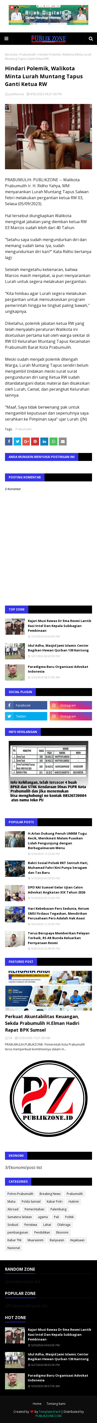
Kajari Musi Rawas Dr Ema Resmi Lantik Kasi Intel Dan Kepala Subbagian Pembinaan (59, 626)
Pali (56, 1217)
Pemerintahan (34, 1209)
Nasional (13, 1248)
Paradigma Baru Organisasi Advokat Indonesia (58, 669)
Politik (69, 1217)
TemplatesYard (49, 1412)
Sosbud (12, 1225)
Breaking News (50, 1194)
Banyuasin (57, 1240)
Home (37, 1404)
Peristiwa (30, 1225)
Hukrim (74, 1201)
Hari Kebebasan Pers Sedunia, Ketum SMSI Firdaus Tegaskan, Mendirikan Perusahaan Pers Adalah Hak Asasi (58, 913)
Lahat (47, 1225)
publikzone (16, 94)
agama (43, 1217)
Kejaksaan (77, 1240)
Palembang (58, 1209)
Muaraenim (36, 1240)
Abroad (12, 1209)
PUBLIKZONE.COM (48, 1416)
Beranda (11, 54)
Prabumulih (28, 54)
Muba (11, 1201)
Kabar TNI (14, 1240)
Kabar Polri (54, 1201)
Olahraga (63, 1225)
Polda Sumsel (31, 1201)
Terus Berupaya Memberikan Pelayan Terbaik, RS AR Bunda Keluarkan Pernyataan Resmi (59, 938)
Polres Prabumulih (20, 1194)
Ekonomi (62, 1232)
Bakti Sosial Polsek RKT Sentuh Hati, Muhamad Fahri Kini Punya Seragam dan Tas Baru (58, 868)
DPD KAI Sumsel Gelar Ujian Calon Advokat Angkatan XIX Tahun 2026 (56, 889)
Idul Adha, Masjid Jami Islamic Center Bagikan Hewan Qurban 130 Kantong (58, 648)
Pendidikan (42, 1232)
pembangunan (17, 1232)
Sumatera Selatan (19, 1217)
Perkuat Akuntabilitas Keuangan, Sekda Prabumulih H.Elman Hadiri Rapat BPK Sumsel (42, 1023)
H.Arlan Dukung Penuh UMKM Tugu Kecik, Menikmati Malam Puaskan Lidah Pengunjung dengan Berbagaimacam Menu (57, 840)
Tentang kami (56, 1404)
